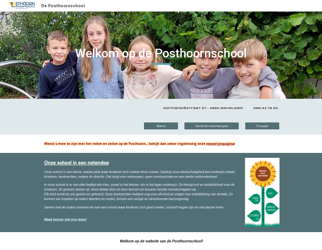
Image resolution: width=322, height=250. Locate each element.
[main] (161, 55)
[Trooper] (262, 125)
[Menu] (161, 125)
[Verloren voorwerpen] (211, 125)
